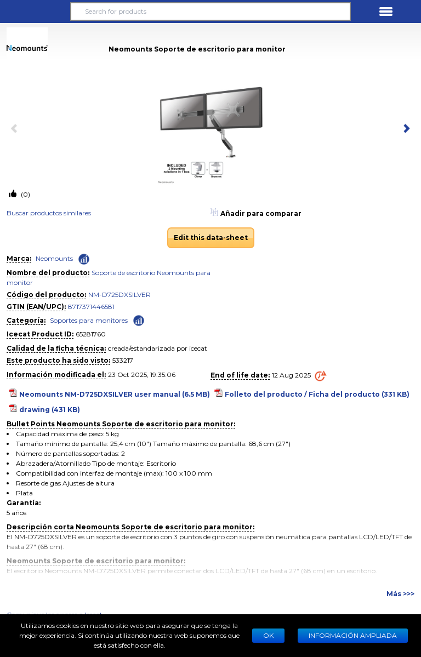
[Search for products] (210, 11)
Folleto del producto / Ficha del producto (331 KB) (317, 394)
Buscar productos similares (49, 213)
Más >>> (400, 594)
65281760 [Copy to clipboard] (91, 334)
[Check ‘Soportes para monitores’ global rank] (138, 320)
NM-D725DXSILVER (119, 294)
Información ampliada (353, 635)
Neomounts (54, 258)
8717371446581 (91, 306)
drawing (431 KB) (49, 409)
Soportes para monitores (89, 320)
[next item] (404, 129)
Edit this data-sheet (211, 237)
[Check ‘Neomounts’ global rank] (83, 259)
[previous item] (16, 129)
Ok (268, 635)
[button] (35, 11)
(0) (24, 194)
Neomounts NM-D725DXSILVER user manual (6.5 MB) (114, 394)
